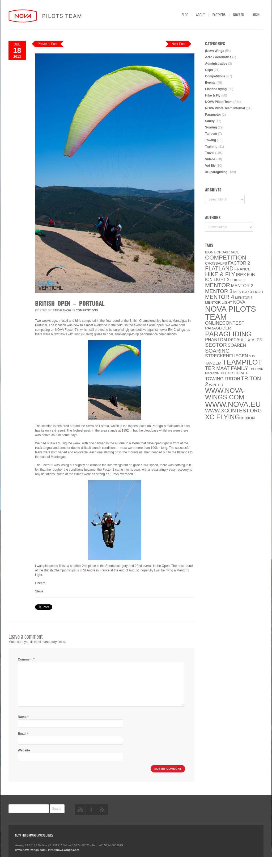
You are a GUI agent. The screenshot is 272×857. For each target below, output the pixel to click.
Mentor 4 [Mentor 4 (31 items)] (219, 297)
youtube (80, 809)
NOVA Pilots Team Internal (225, 108)
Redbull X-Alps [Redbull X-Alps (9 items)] (245, 339)
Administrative (216, 63)
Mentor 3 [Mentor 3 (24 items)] (218, 291)
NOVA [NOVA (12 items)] (239, 302)
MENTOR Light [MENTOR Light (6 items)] (218, 302)
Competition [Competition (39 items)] (225, 257)
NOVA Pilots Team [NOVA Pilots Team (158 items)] (230, 312)
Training (211, 146)
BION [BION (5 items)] (209, 252)
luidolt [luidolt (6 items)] (237, 280)
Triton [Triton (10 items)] (232, 379)
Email (23, 733)
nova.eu (238, 14)
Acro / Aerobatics (218, 57)
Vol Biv (210, 166)
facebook (91, 809)
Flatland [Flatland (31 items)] (219, 268)
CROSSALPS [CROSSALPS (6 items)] (216, 263)
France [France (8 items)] (242, 269)
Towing (210, 140)
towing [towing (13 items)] (214, 378)
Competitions (87, 310)
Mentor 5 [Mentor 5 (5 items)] (244, 298)
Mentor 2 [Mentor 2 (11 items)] (242, 285)
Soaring (211, 127)
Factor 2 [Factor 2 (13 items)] (239, 263)
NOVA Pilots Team (218, 102)
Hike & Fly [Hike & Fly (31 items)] (220, 274)
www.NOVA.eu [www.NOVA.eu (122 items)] (233, 404)
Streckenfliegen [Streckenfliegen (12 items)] (226, 355)
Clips (209, 70)
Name (23, 717)
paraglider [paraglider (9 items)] (218, 328)
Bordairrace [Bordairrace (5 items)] (226, 252)
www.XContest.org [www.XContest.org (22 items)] (233, 410)
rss (102, 809)
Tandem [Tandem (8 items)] (213, 363)
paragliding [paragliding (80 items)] (228, 334)
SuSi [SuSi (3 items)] (252, 356)
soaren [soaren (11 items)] (237, 345)
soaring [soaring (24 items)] (217, 351)
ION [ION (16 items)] (251, 274)
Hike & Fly (212, 95)
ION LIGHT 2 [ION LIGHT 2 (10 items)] (217, 279)
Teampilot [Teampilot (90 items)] (242, 362)
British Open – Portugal (70, 303)
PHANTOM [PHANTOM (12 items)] (216, 339)
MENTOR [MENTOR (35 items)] (217, 285)
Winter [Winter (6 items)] (216, 385)
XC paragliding (216, 172)
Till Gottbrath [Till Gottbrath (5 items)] (234, 373)
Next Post (178, 44)
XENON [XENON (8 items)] (248, 418)
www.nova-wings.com (30, 849)
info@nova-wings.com (63, 849)
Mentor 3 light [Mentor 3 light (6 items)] (248, 292)
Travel (209, 153)
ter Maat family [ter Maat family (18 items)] (226, 368)
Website (24, 750)
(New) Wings (214, 51)
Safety (210, 121)
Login (256, 14)
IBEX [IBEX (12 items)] (241, 274)
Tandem (211, 134)
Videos (210, 159)
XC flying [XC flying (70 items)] (222, 417)
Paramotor (213, 114)
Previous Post (47, 44)
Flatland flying (216, 89)
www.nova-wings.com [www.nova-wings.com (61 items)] (225, 394)
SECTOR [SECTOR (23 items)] (216, 345)
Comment (26, 659)
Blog (184, 14)
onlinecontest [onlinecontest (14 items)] (224, 323)
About (200, 14)
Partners (219, 14)
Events (210, 83)
